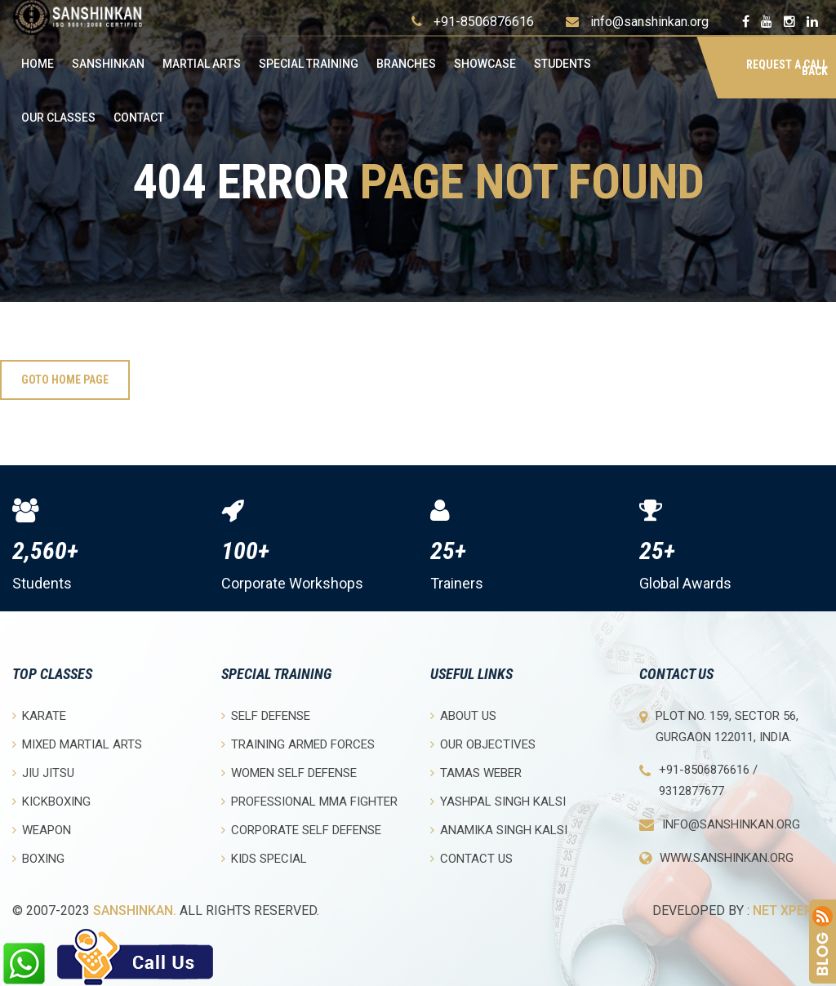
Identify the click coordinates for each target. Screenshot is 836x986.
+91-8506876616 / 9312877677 (708, 780)
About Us (463, 715)
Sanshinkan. (134, 910)
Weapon (41, 830)
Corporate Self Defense (301, 830)
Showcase (485, 63)
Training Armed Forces (298, 744)
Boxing (38, 858)
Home (37, 63)
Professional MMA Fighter (309, 801)
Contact (138, 117)
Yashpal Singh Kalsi (498, 801)
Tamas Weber (476, 772)
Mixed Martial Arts (77, 744)
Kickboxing (51, 801)
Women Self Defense (289, 772)
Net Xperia (788, 910)
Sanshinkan (108, 63)
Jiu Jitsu (43, 772)
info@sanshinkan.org (649, 21)
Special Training (308, 63)
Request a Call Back (787, 68)
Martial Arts (201, 63)
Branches (406, 63)
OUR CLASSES (58, 117)
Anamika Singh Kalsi (498, 830)
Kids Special (264, 858)
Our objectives (483, 744)
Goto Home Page (65, 379)
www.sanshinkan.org (727, 858)
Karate (39, 715)
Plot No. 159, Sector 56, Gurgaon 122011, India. (727, 726)
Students (562, 63)
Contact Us (471, 858)
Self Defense (265, 715)
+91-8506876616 (484, 21)
